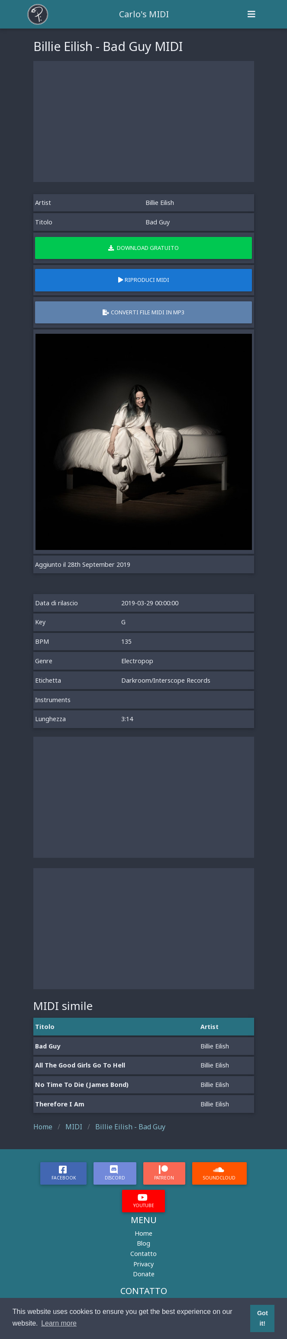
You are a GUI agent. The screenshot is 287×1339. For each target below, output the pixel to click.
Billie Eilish (159, 202)
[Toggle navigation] (251, 14)
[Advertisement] (143, 121)
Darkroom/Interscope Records (165, 680)
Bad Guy (47, 1046)
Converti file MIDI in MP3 (143, 312)
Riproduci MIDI (143, 280)
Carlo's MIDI (144, 14)
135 (126, 641)
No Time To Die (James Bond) (82, 1084)
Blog (143, 1243)
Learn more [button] (59, 1323)
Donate (144, 1274)
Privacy (143, 1264)
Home (143, 1233)
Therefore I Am (59, 1104)
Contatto (143, 1254)
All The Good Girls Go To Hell (80, 1065)
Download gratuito (143, 248)
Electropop (137, 661)
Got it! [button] (262, 1318)
